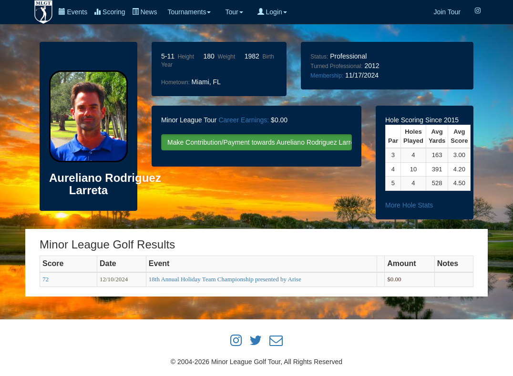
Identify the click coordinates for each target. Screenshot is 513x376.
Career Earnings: (243, 120)
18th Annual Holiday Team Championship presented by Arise (225, 279)
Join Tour (447, 12)
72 (45, 279)
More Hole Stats (409, 205)
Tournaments (189, 12)
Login (272, 12)
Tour (234, 12)
